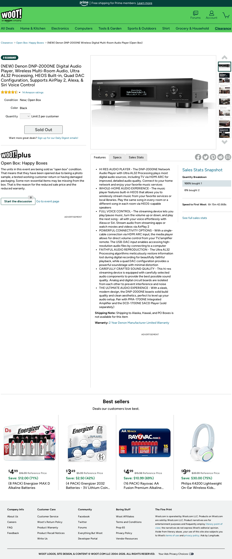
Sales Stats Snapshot (202, 169)
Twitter (82, 522)
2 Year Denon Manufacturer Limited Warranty (139, 323)
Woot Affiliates (125, 516)
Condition (11, 100)
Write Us (42, 538)
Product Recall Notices (51, 533)
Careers (11, 522)
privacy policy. (192, 535)
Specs (117, 157)
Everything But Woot (90, 533)
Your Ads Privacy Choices (173, 553)
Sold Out (43, 129)
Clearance (7, 42)
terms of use (172, 535)
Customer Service (47, 516)
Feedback (13, 533)
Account (211, 15)
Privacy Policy (124, 533)
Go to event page (47, 201)
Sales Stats (136, 157)
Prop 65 (120, 527)
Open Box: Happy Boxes (30, 42)
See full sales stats (194, 218)
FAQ (9, 527)
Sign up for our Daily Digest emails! (58, 137)
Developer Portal (87, 538)
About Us (12, 516)
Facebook (84, 516)
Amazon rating (33, 92)
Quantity (12, 116)
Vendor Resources (127, 538)
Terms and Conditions (129, 522)
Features (100, 157)
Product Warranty (47, 527)
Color (14, 108)
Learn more (144, 3)
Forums (195, 15)
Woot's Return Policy (49, 522)
